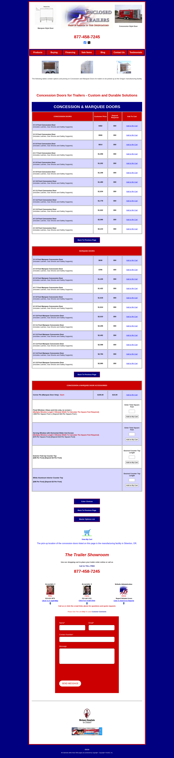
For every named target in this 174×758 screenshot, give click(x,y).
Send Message (70, 683)
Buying (54, 52)
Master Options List (87, 519)
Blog (103, 52)
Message (63, 646)
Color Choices (87, 501)
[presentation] (79, 673)
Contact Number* (66, 635)
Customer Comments (99, 611)
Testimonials (135, 52)
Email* (91, 623)
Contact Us (119, 52)
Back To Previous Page (87, 240)
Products (37, 52)
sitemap (87, 749)
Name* (62, 623)
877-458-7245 (87, 37)
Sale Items (86, 52)
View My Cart (87, 539)
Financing (70, 52)
